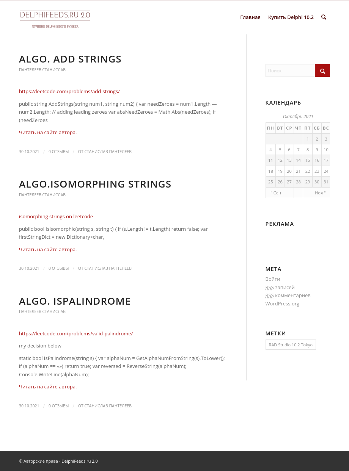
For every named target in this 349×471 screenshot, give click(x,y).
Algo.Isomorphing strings (95, 184)
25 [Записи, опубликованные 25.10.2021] (270, 182)
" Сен (276, 193)
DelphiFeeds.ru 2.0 (79, 461)
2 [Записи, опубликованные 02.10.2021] (317, 139)
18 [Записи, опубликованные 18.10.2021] (270, 171)
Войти (273, 278)
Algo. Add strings (70, 59)
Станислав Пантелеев (108, 151)
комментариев (288, 295)
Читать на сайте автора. (48, 132)
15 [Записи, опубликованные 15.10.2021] (307, 160)
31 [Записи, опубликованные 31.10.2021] (326, 182)
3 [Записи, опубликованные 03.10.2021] (326, 139)
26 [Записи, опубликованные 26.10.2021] (280, 182)
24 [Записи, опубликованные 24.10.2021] (326, 171)
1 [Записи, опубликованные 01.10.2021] (308, 139)
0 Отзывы (59, 151)
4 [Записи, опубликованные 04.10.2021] (270, 149)
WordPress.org (283, 303)
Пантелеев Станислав (42, 69)
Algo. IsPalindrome (75, 301)
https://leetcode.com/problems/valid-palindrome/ (76, 333)
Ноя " (320, 193)
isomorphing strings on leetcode (56, 216)
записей (280, 287)
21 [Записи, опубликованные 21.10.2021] (298, 171)
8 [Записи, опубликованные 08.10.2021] (308, 149)
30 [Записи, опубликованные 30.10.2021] (316, 182)
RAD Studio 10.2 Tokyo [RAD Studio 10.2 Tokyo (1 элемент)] (291, 344)
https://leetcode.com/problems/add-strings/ (69, 91)
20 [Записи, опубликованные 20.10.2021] (289, 171)
